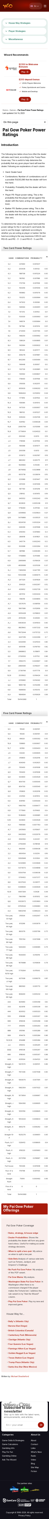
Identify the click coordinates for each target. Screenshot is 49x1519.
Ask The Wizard (9, 1459)
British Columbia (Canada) (21, 1330)
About (33, 1440)
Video (33, 1459)
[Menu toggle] (44, 6)
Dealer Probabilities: (18, 1237)
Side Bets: (13, 1258)
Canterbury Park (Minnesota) (22, 1335)
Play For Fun (7, 1452)
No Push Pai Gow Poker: (20, 1269)
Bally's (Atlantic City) (18, 1321)
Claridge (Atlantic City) (19, 1339)
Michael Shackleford (20, 1376)
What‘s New (36, 1452)
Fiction (34, 1471)
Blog (33, 1463)
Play (24, 72)
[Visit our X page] (10, 1425)
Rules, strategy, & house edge (23, 1233)
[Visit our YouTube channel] (4, 1425)
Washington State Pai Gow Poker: (24, 1281)
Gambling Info (8, 1448)
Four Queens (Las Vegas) (20, 1344)
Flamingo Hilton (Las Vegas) (22, 1348)
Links (33, 1448)
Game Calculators (10, 1444)
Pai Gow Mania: (15, 1277)
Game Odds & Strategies (13, 1440)
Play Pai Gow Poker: (18, 1301)
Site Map (35, 1467)
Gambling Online (9, 1456)
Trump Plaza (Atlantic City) (21, 1362)
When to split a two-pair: (20, 1251)
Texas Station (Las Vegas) (21, 1357)
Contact (34, 1444)
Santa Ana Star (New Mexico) (22, 1367)
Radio (33, 1456)
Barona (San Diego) (17, 1326)
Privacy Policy (24, 1515)
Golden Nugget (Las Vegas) (21, 1353)
